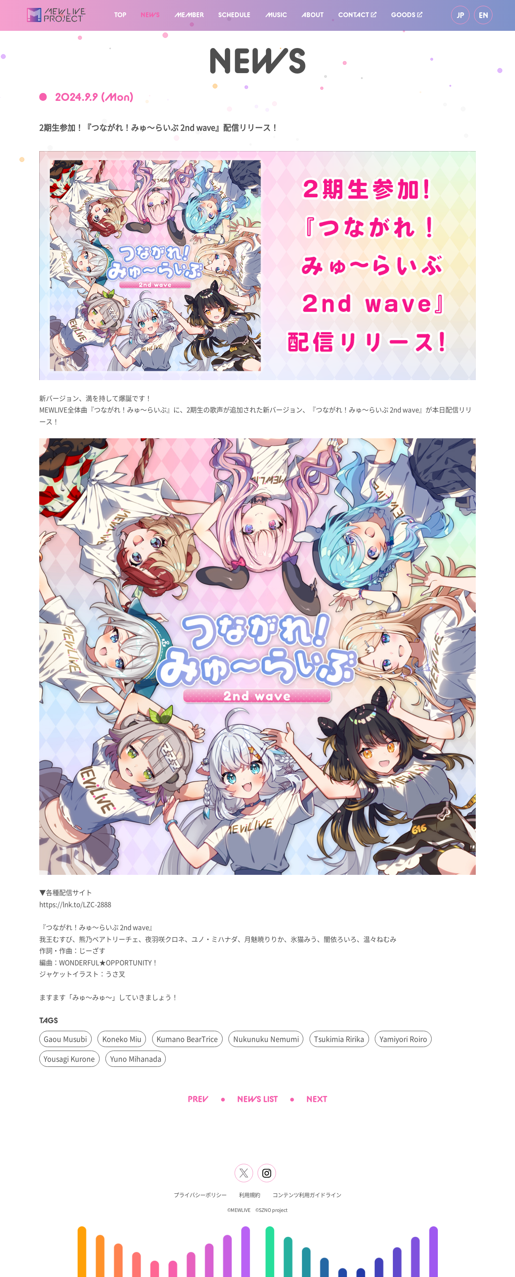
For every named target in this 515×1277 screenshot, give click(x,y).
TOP (120, 15)
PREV (198, 1098)
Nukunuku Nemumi (266, 1038)
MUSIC (276, 15)
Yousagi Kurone (69, 1058)
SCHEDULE (234, 15)
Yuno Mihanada (135, 1058)
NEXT (316, 1098)
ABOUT (313, 15)
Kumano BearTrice (187, 1038)
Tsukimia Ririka (339, 1038)
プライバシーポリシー (200, 1195)
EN (483, 15)
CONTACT (357, 15)
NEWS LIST (257, 1098)
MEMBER (189, 15)
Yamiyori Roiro (403, 1038)
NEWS (150, 15)
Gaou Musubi (65, 1038)
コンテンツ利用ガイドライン (306, 1195)
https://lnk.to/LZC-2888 (75, 904)
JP (460, 15)
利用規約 (249, 1195)
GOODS (406, 15)
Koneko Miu (122, 1038)
